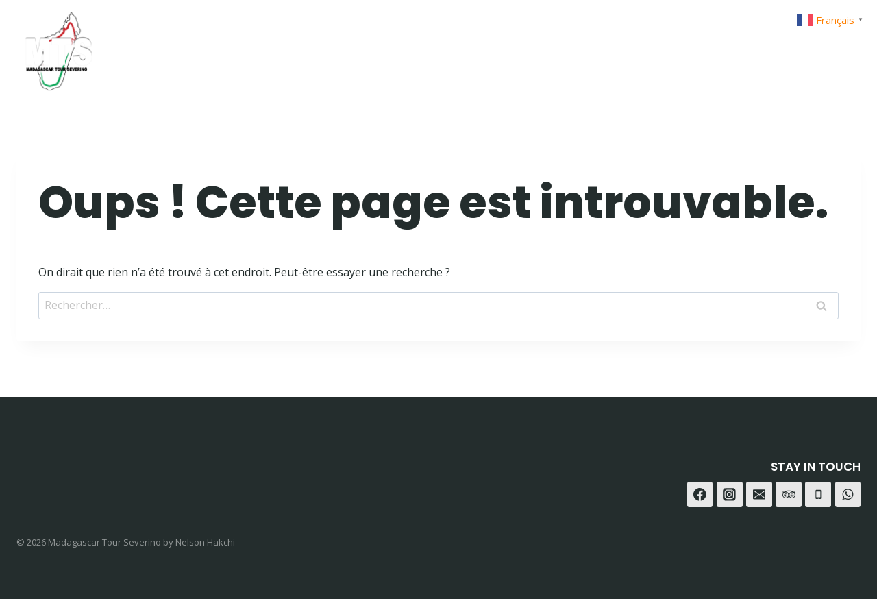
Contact (673, 46)
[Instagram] (777, 46)
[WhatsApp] (810, 46)
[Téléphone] (818, 495)
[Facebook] (743, 46)
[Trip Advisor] (845, 46)
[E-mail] (759, 495)
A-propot (596, 46)
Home (462, 46)
